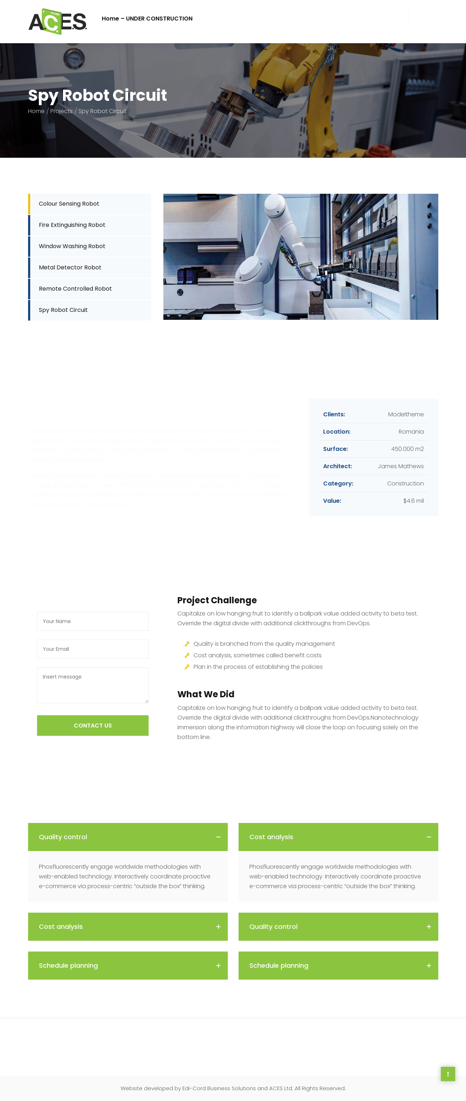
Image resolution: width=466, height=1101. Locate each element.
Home (36, 111)
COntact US (93, 725)
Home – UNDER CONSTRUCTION (147, 18)
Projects (61, 111)
